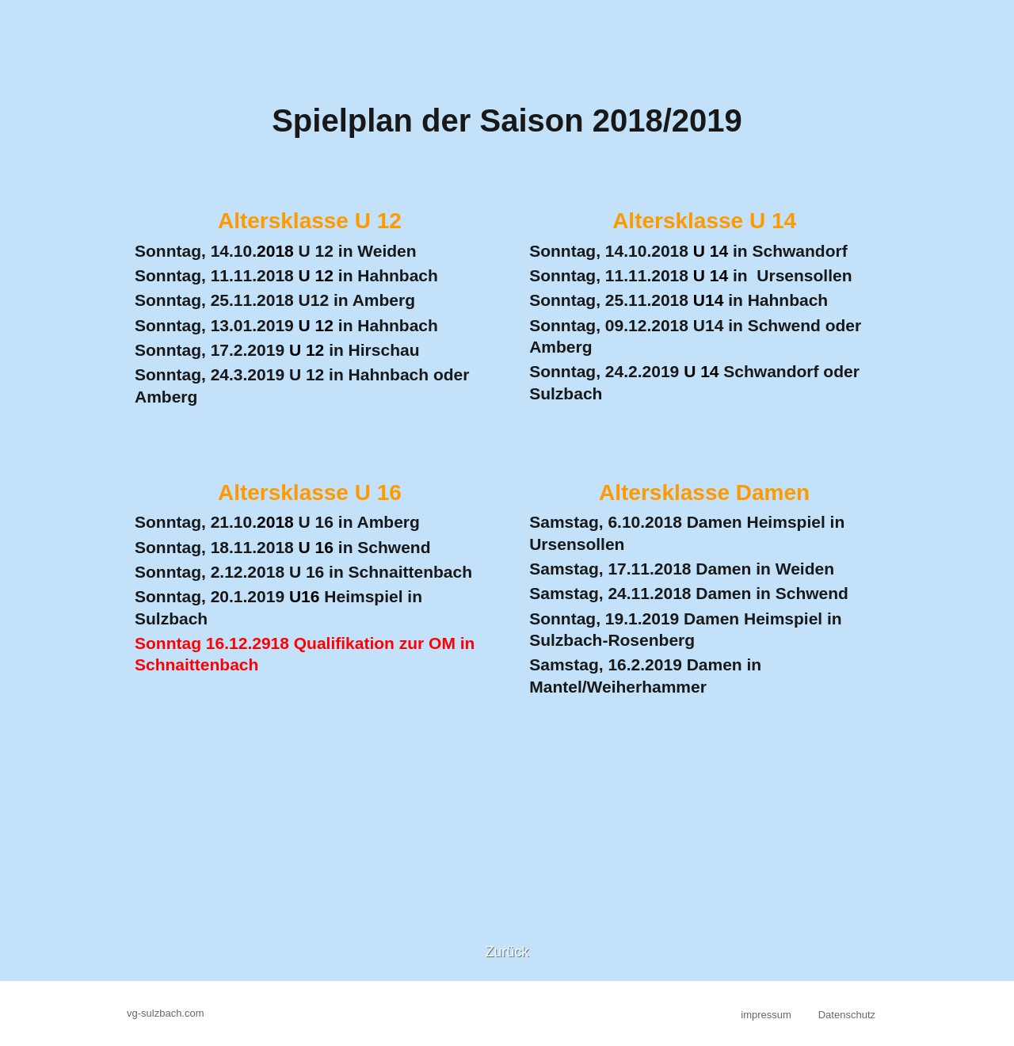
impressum (766, 1015)
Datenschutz (846, 1015)
